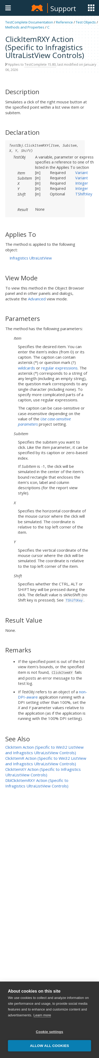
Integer (81, 183)
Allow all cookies (49, 1046)
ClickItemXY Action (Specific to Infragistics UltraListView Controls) (43, 772)
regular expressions (59, 368)
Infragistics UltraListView (31, 258)
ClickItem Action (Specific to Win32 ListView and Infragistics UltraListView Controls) (44, 749)
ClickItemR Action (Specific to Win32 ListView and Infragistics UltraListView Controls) (45, 761)
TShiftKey (83, 193)
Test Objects (86, 22)
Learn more (42, 1015)
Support (63, 8)
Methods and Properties (24, 27)
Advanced (37, 298)
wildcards (26, 368)
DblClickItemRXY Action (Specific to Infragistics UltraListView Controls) (36, 783)
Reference (64, 22)
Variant (81, 172)
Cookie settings (49, 1032)
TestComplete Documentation (29, 22)
